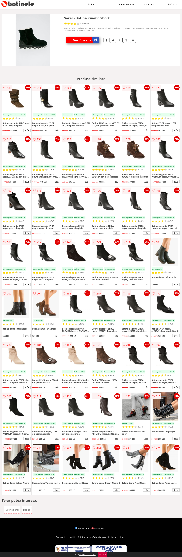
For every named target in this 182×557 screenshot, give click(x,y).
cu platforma (170, 4)
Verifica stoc (86, 40)
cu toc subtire (126, 4)
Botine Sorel (12, 509)
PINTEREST (98, 528)
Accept (102, 554)
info (27, 130)
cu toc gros (148, 4)
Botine (91, 4)
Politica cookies (116, 537)
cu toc (107, 4)
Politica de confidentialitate (92, 537)
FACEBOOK (82, 528)
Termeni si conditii (66, 537)
